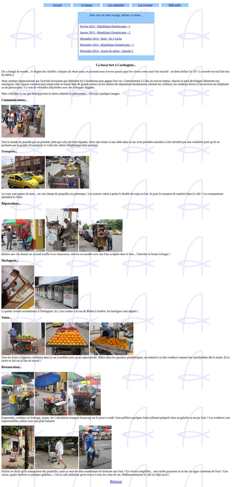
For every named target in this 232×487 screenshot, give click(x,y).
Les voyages (145, 5)
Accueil (57, 5)
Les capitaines (116, 5)
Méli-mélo (175, 5)
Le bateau (86, 5)
